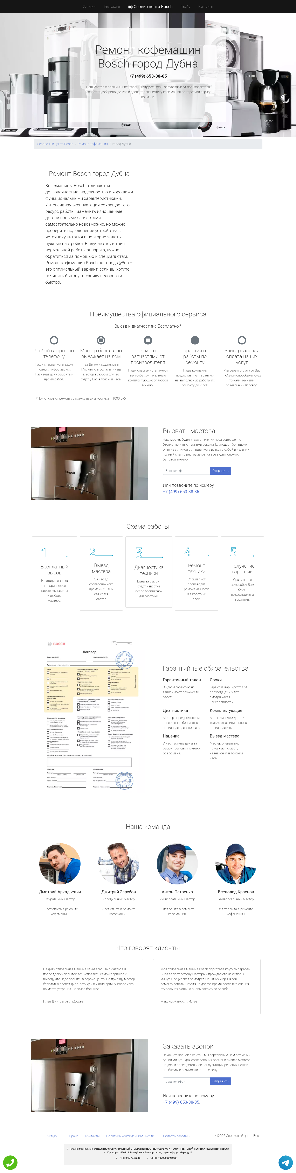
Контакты (205, 6)
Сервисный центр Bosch (55, 144)
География (112, 6)
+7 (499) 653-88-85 (148, 76)
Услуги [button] (88, 6)
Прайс (185, 6)
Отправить (221, 471)
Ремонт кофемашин (93, 144)
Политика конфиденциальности (130, 1136)
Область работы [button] (175, 1136)
